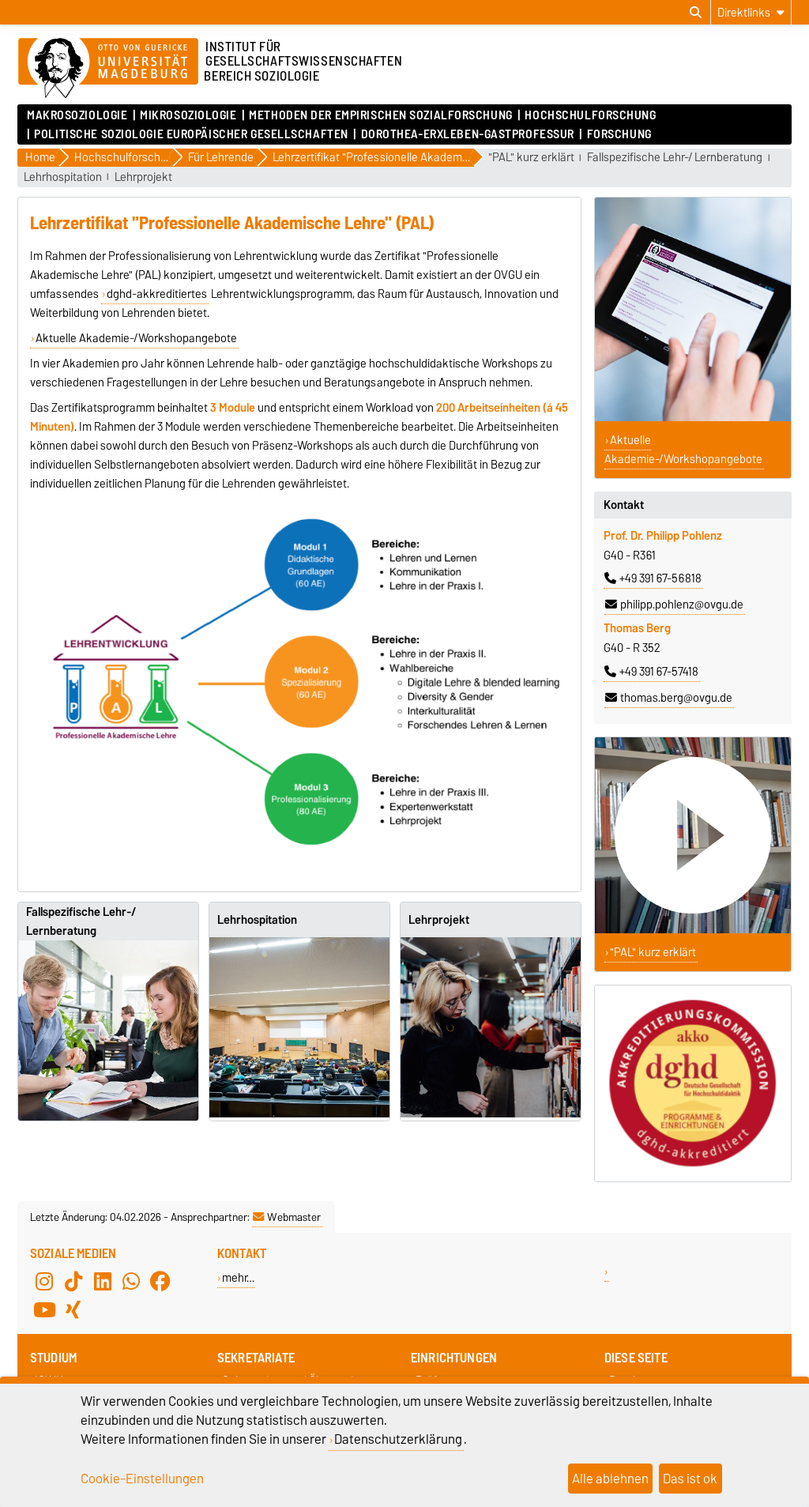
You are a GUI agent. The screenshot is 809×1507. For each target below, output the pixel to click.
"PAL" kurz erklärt (531, 158)
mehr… (238, 1277)
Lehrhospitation (63, 177)
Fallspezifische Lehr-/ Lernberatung (674, 158)
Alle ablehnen (610, 1478)
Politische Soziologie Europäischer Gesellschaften (191, 134)
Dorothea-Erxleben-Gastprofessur (467, 134)
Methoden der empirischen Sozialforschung (380, 115)
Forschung (619, 134)
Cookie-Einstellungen (142, 1478)
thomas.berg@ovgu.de (668, 697)
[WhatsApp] (131, 1282)
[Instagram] (44, 1282)
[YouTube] (44, 1310)
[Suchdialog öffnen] (695, 12)
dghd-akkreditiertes (157, 293)
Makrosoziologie (77, 115)
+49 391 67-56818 (653, 578)
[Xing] (73, 1310)
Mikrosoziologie (188, 115)
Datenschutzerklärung (398, 1439)
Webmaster (287, 1216)
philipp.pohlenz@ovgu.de (674, 604)
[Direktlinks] (751, 12)
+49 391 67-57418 (651, 671)
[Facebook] (160, 1282)
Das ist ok (690, 1478)
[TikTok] (73, 1282)
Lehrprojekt (143, 177)
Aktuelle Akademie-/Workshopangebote (136, 338)
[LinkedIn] (102, 1282)
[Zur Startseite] (108, 68)
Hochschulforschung (590, 115)
